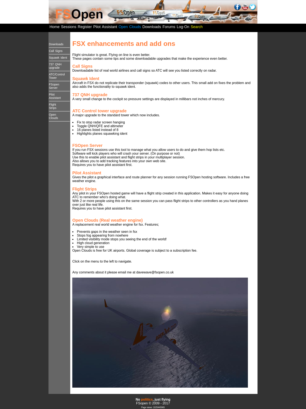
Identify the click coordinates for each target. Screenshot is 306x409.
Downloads (151, 27)
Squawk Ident (58, 57)
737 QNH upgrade (89, 94)
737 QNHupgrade (55, 66)
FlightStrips (52, 106)
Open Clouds (53, 116)
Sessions (68, 27)
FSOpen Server (87, 145)
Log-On (183, 27)
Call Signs (55, 51)
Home (55, 27)
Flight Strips (84, 189)
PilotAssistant (55, 96)
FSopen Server (54, 86)
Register (85, 27)
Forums (168, 27)
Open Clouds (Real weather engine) (107, 220)
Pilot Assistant (105, 27)
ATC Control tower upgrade (99, 111)
